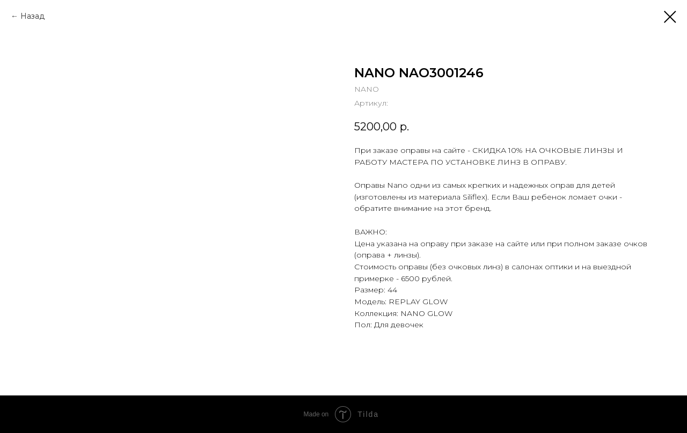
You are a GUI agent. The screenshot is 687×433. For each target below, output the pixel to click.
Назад (32, 16)
